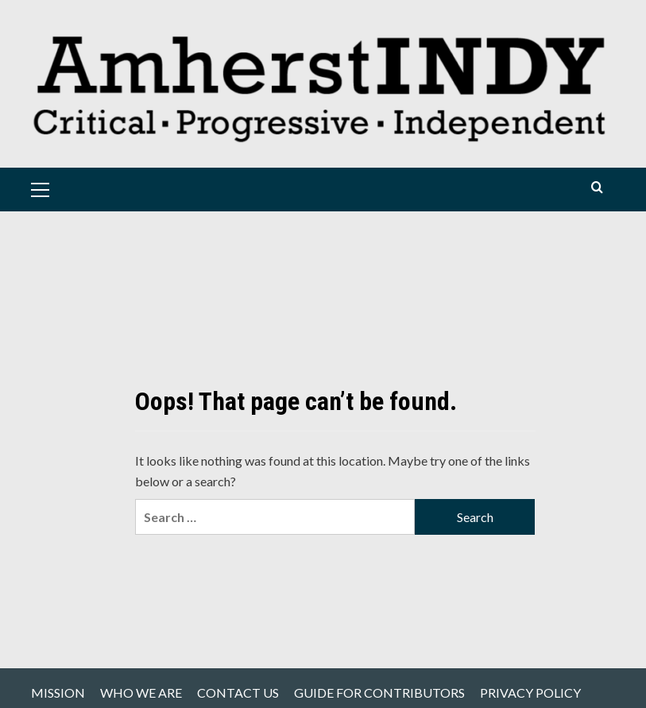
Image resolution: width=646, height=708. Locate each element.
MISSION (58, 692)
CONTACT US (238, 692)
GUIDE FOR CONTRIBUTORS (379, 692)
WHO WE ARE (141, 692)
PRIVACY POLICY (530, 692)
